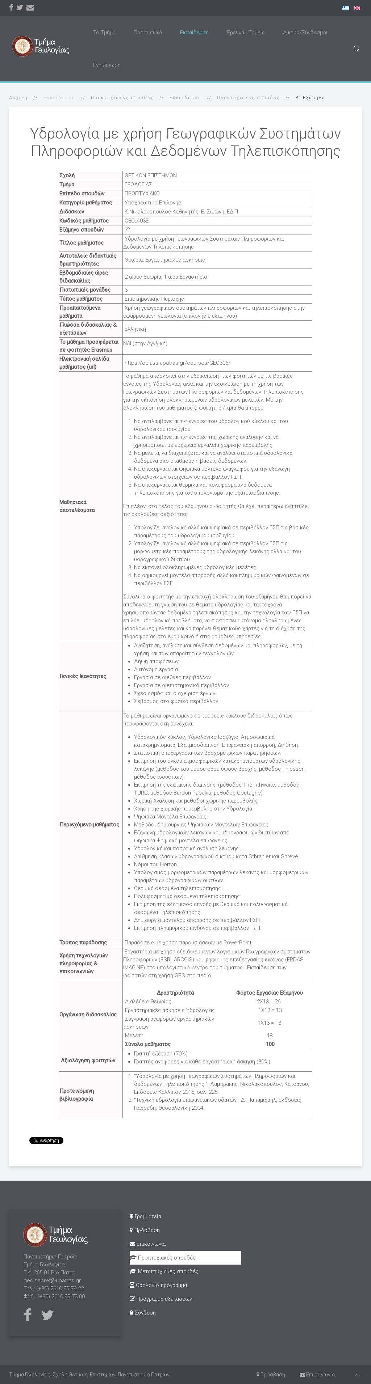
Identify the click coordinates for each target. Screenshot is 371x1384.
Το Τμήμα (104, 32)
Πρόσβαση (145, 1230)
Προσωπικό (148, 32)
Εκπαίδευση (194, 32)
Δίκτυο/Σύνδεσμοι (305, 32)
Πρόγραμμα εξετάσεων (161, 1299)
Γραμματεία (145, 1216)
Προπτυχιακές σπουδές (122, 97)
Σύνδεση (143, 1312)
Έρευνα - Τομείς (246, 32)
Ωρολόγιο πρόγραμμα (158, 1285)
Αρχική (18, 97)
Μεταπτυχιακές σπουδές (164, 1271)
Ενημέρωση (107, 65)
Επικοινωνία (148, 1244)
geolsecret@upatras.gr (52, 1280)
